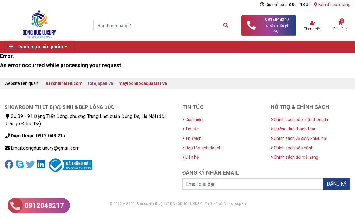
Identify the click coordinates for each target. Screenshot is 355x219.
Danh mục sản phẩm (39, 47)
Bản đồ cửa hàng (332, 4)
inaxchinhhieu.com (63, 83)
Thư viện (192, 138)
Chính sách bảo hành (292, 147)
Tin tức (190, 129)
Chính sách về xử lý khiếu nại (299, 138)
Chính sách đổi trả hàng (294, 157)
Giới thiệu (192, 119)
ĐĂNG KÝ (337, 184)
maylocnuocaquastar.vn (143, 83)
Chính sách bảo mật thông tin (300, 119)
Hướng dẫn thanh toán (293, 129)
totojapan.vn (100, 83)
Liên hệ (190, 157)
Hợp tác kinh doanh (202, 147)
